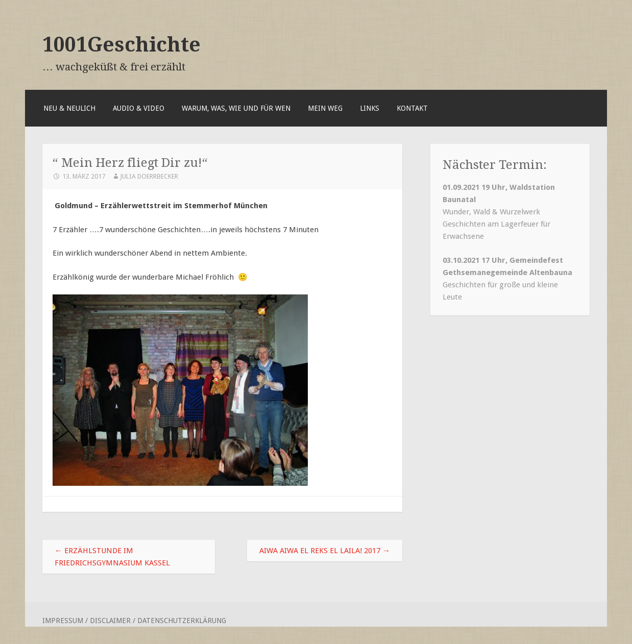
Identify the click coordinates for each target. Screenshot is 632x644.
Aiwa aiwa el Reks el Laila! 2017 (324, 550)
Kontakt (412, 108)
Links (369, 108)
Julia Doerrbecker (149, 176)
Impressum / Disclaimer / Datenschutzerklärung (134, 620)
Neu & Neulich (69, 108)
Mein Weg (325, 108)
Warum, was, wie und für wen (236, 108)
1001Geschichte (121, 44)
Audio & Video (138, 108)
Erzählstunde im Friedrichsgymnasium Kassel (112, 556)
